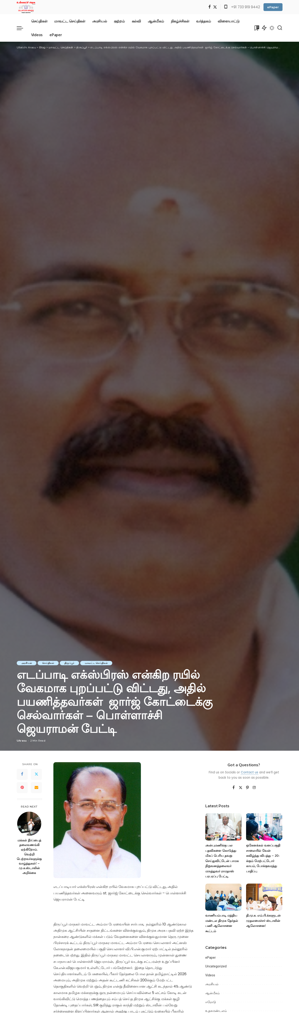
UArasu (22, 740)
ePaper (273, 7)
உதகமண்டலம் (216, 1011)
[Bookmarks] (256, 28)
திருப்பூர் (69, 663)
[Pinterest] (22, 787)
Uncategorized (216, 966)
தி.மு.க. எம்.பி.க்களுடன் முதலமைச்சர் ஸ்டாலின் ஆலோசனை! (263, 920)
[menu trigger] (22, 28)
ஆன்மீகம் (212, 993)
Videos (210, 975)
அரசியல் (26, 663)
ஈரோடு (210, 1002)
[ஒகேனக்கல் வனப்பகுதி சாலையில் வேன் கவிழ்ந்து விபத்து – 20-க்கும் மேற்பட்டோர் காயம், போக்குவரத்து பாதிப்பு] (264, 827)
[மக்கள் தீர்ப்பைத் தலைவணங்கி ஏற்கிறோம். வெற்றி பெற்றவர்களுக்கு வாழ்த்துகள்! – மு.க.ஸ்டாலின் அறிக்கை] (29, 824)
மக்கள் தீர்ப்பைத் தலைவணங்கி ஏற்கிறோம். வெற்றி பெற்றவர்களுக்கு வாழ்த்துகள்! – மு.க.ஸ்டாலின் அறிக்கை (29, 856)
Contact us (249, 772)
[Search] (280, 28)
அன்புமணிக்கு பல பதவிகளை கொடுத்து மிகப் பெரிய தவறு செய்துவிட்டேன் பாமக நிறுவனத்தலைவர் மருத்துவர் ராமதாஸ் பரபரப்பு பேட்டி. (222, 860)
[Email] (36, 787)
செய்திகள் (48, 663)
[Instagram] (254, 788)
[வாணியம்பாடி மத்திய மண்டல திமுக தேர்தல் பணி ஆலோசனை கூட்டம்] (223, 897)
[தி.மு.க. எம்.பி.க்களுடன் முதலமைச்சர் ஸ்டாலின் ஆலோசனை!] (264, 897)
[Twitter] (215, 7)
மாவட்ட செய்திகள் (96, 663)
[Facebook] (209, 7)
